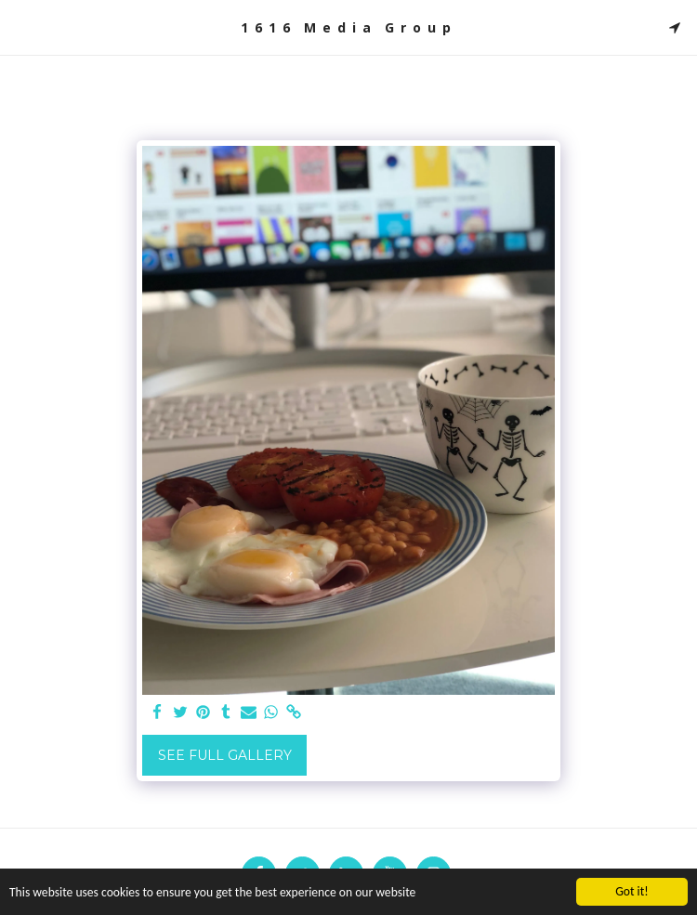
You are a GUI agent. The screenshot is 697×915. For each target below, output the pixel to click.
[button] (20, 27)
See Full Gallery (225, 755)
